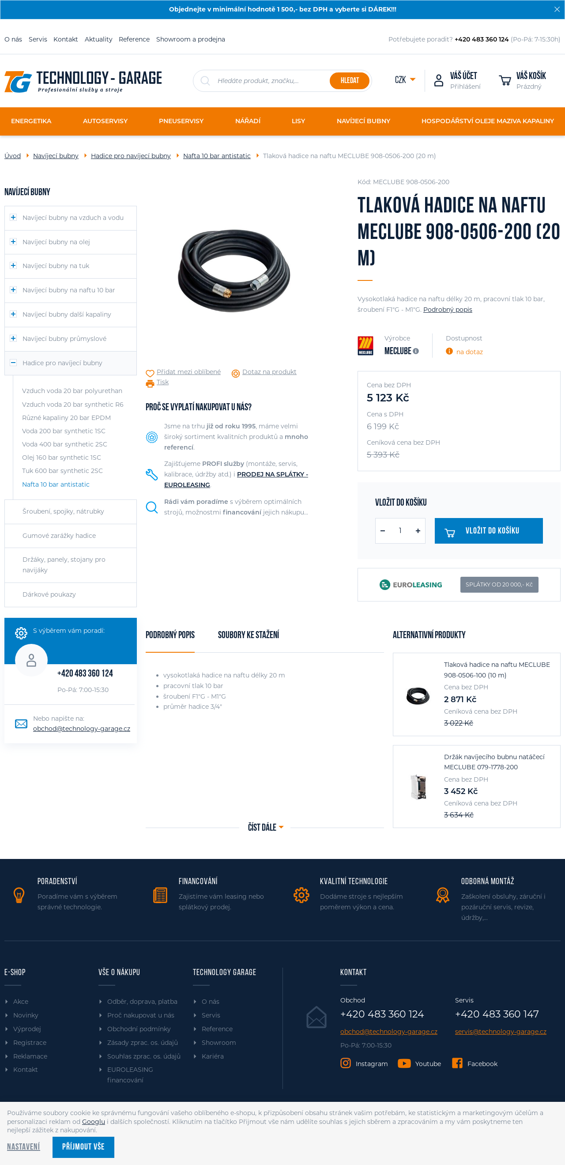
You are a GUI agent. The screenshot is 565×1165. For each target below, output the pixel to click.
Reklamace (30, 1056)
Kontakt (65, 39)
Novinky (25, 1015)
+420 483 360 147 (497, 1014)
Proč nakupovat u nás (140, 1015)
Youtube (428, 1064)
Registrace (29, 1043)
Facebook (482, 1064)
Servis (38, 39)
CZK (401, 81)
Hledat (350, 81)
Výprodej (27, 1029)
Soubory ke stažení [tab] (248, 636)
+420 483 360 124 (85, 674)
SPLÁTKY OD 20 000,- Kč (499, 584)
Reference (134, 39)
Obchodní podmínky (139, 1029)
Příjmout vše (83, 1147)
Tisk (163, 382)
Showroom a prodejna (190, 39)
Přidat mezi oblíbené (189, 372)
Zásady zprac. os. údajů (142, 1043)
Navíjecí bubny (56, 156)
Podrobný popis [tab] (170, 636)
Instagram (372, 1064)
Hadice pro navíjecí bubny (131, 156)
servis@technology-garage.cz (500, 1031)
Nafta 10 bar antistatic (217, 156)
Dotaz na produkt (269, 372)
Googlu (93, 1122)
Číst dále (262, 828)
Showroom (219, 1043)
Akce (20, 1002)
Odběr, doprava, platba (142, 1002)
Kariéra (213, 1056)
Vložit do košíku (485, 533)
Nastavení (23, 1147)
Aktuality (99, 39)
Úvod (12, 156)
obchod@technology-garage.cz (81, 729)
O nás (13, 39)
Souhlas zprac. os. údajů (144, 1056)
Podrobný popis (447, 310)
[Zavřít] (557, 9)
